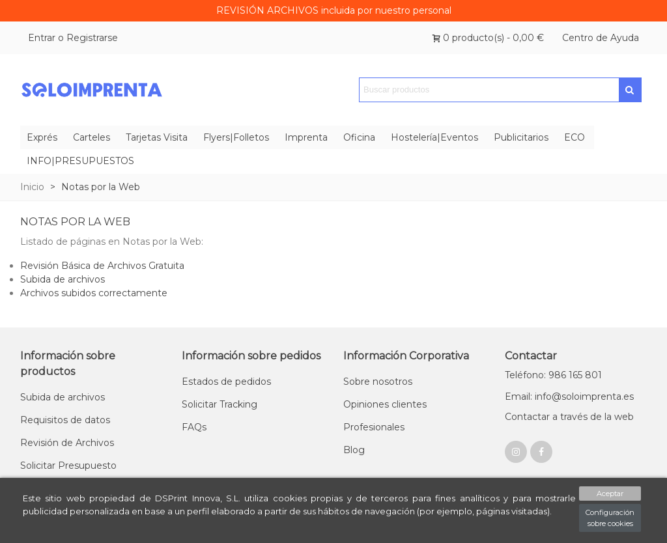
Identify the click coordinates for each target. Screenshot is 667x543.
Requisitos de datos (65, 420)
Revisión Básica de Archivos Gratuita (102, 266)
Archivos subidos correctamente (93, 293)
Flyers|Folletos (236, 137)
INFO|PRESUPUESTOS (80, 161)
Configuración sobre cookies (610, 518)
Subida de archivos (62, 279)
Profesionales (373, 427)
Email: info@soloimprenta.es (569, 396)
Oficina (359, 137)
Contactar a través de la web (569, 417)
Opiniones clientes (385, 404)
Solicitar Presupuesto (68, 465)
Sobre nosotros (377, 381)
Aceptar (610, 493)
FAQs (194, 427)
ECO (574, 137)
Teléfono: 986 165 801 (553, 375)
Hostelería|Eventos (434, 137)
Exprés (42, 137)
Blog (354, 450)
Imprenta (306, 137)
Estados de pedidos (226, 381)
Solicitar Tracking (219, 404)
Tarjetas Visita (157, 137)
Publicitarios (521, 137)
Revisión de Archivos (67, 443)
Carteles (91, 137)
